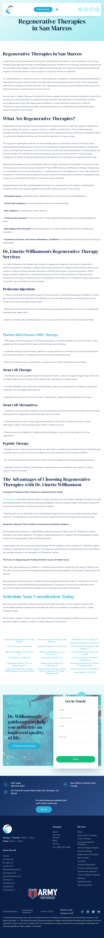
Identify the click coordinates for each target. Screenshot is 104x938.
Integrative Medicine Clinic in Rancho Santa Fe (19, 664)
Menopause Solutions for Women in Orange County (84, 664)
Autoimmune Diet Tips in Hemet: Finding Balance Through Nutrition (19, 670)
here (18, 920)
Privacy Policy (47, 911)
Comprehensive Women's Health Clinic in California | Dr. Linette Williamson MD (52, 671)
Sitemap (56, 844)
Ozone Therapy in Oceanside (19, 646)
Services (56, 835)
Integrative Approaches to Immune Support (19, 640)
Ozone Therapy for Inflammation (85, 669)
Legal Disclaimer (10, 911)
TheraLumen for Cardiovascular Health (84, 653)
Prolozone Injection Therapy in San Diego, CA (52, 640)
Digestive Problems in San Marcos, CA (19, 653)
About (55, 832)
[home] (10, 9)
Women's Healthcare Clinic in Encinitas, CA (52, 653)
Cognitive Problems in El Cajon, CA (85, 643)
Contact (56, 838)
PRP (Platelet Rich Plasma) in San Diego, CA (85, 647)
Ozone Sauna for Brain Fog (84, 672)
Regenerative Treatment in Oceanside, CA (52, 664)
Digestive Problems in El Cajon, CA (52, 646)
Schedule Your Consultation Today (38, 596)
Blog (55, 840)
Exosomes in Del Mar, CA (52, 657)
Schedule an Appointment (24, 746)
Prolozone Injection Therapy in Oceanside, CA (85, 658)
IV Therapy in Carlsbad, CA (19, 657)
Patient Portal (43, 9)
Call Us (44, 809)
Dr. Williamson (9, 499)
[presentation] (73, 749)
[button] (56, 9)
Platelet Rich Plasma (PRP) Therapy (30, 334)
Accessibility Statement (27, 911)
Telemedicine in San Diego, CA (85, 639)
